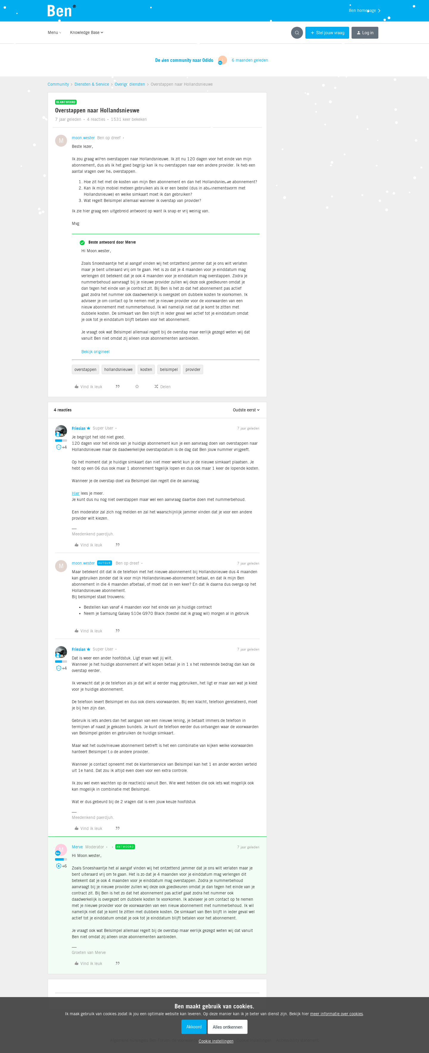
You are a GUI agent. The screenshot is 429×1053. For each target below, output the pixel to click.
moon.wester (83, 137)
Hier (76, 493)
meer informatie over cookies (336, 1013)
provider (193, 369)
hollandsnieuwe (118, 369)
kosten (146, 369)
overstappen (85, 369)
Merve (77, 846)
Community (58, 84)
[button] (327, 33)
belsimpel (169, 369)
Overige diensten (130, 84)
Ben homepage (365, 10)
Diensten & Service (91, 84)
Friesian (79, 428)
